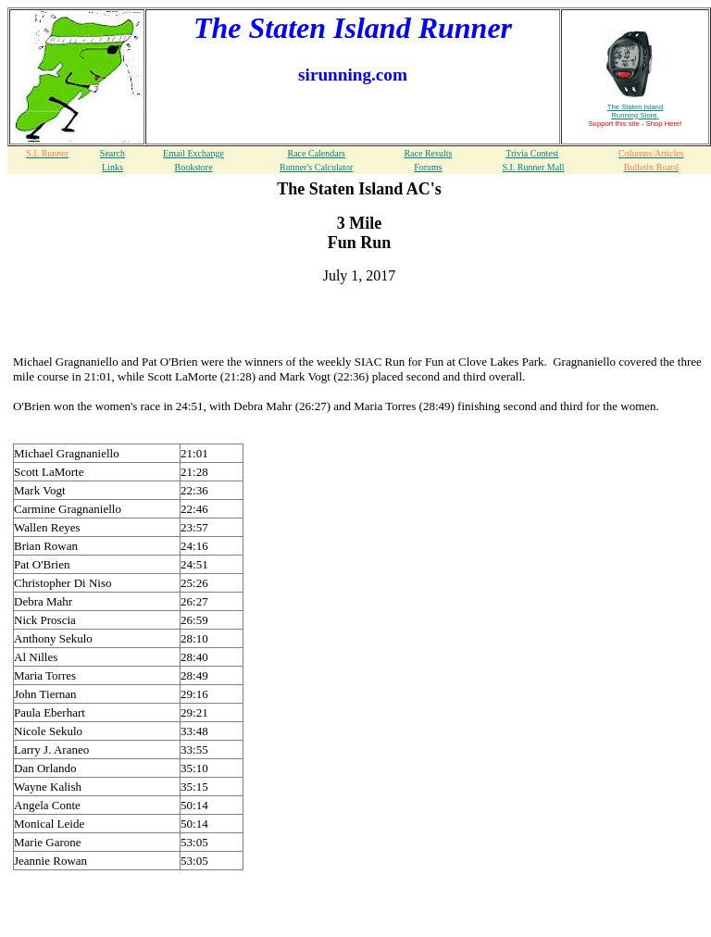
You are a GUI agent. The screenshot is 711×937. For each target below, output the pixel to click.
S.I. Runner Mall (533, 167)
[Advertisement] (359, 327)
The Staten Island (635, 111)
